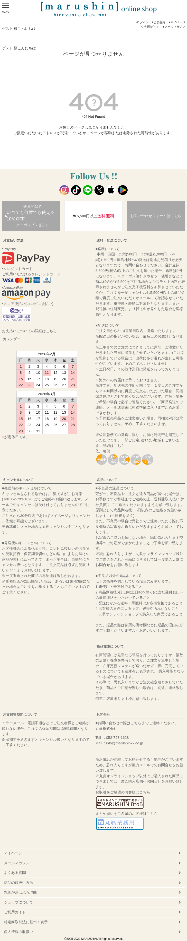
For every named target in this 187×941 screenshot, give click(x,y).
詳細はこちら (114, 446)
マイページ (177, 22)
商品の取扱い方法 (18, 882)
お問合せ (103, 714)
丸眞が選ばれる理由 (20, 892)
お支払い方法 (13, 240)
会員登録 (159, 22)
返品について (106, 480)
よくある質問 (15, 873)
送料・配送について (111, 240)
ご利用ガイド (150, 26)
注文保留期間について (20, 714)
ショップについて (18, 902)
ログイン (143, 22)
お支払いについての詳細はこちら (29, 331)
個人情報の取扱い (18, 932)
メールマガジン (175, 26)
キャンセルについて (18, 480)
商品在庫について (110, 646)
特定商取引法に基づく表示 (26, 922)
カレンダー (11, 339)
